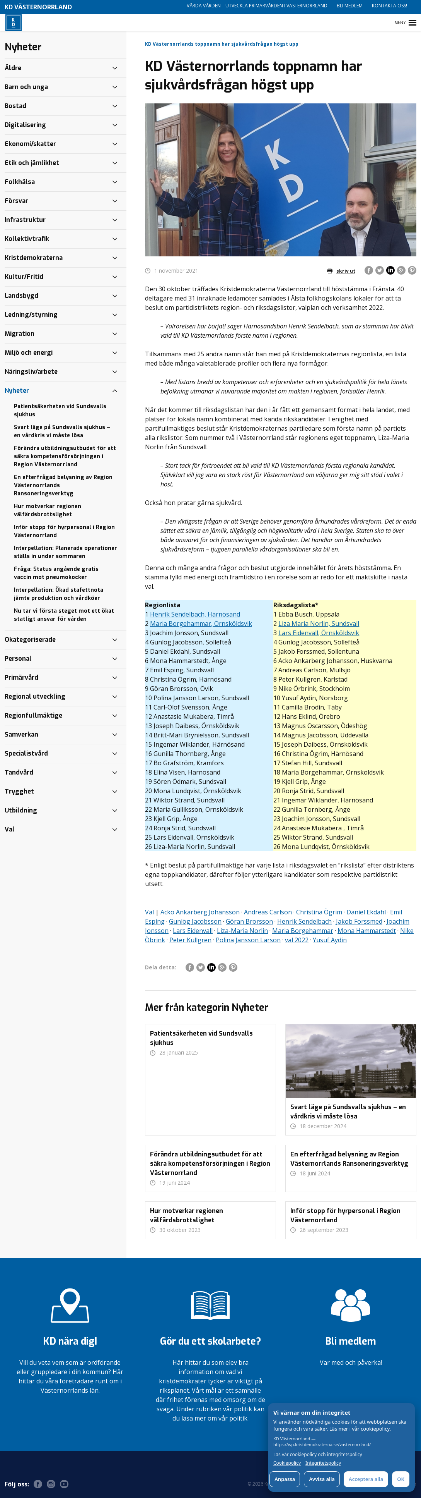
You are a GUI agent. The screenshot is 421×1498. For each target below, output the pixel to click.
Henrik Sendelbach (304, 921)
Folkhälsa (20, 182)
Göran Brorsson (249, 921)
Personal (18, 659)
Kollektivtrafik (27, 239)
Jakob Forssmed (359, 921)
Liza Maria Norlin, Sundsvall (318, 623)
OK (400, 1479)
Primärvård (21, 677)
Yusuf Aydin (330, 940)
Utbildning (21, 810)
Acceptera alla (366, 1479)
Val (149, 912)
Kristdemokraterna (34, 258)
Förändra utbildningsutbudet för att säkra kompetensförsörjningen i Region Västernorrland (65, 456)
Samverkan (21, 734)
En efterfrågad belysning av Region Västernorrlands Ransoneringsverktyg (63, 485)
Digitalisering (25, 125)
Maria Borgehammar (302, 930)
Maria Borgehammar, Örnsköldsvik (201, 623)
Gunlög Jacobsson (195, 921)
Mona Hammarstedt (366, 930)
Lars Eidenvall (193, 930)
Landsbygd (21, 296)
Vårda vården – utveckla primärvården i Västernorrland (257, 5)
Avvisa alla (322, 1479)
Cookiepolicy (287, 1463)
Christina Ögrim (319, 912)
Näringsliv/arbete (31, 372)
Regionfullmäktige (33, 715)
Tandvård (19, 772)
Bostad (15, 106)
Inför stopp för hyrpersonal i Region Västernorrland (64, 531)
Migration (19, 334)
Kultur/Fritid (24, 277)
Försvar (16, 201)
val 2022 (297, 940)
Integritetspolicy (323, 1463)
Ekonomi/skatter (30, 144)
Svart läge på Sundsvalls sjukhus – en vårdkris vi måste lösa (62, 431)
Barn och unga (26, 87)
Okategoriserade (30, 640)
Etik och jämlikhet (32, 163)
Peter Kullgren (190, 940)
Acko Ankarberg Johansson (200, 912)
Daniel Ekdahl (366, 912)
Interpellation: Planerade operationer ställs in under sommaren (65, 552)
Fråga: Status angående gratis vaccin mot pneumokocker (56, 573)
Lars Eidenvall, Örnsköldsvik (318, 633)
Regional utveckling (35, 696)
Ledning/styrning (31, 315)
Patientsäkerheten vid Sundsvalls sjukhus (60, 410)
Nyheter (17, 391)
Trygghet (19, 791)
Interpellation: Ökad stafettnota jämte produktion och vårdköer (58, 594)
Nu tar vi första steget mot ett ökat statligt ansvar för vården (64, 615)
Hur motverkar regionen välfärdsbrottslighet (47, 510)
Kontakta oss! (389, 5)
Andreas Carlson (268, 912)
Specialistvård (26, 753)
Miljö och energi (29, 353)
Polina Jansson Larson (248, 940)
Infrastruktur (25, 220)
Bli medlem (350, 5)
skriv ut (341, 271)
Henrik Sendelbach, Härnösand (195, 614)
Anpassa (284, 1479)
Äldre (13, 68)
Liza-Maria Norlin (242, 930)
